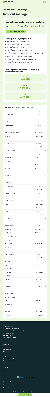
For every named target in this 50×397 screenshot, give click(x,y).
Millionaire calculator (8, 335)
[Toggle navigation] (45, 2)
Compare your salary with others (16, 31)
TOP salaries (6, 340)
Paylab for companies (8, 360)
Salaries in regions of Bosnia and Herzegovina (14, 331)
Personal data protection (9, 384)
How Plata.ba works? (8, 349)
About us (5, 351)
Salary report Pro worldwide (9, 358)
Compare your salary (25, 394)
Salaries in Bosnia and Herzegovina (11, 328)
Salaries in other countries (9, 333)
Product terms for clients (9, 347)
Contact (5, 370)
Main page (5, 6)
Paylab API (5, 363)
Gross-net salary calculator (9, 337)
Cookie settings (7, 387)
